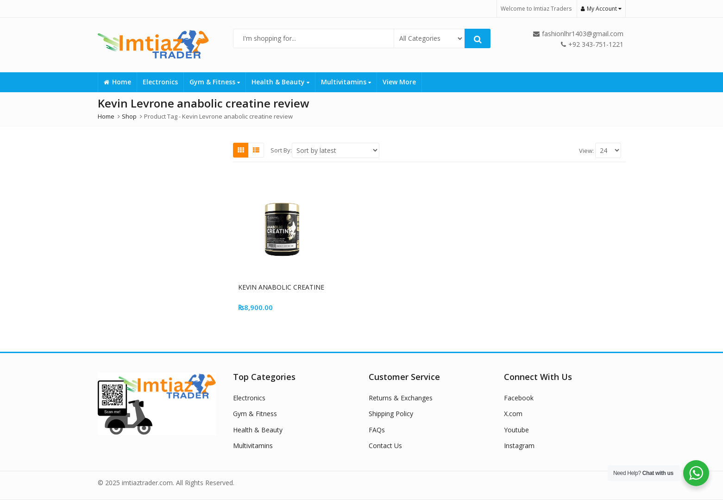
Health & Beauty (280, 81)
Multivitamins (346, 81)
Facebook (519, 397)
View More (399, 81)
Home (117, 81)
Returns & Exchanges (401, 397)
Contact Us (385, 445)
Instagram (519, 445)
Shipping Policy (391, 413)
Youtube (516, 429)
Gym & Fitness (214, 81)
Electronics (160, 81)
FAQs (377, 429)
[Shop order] (335, 150)
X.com (513, 413)
